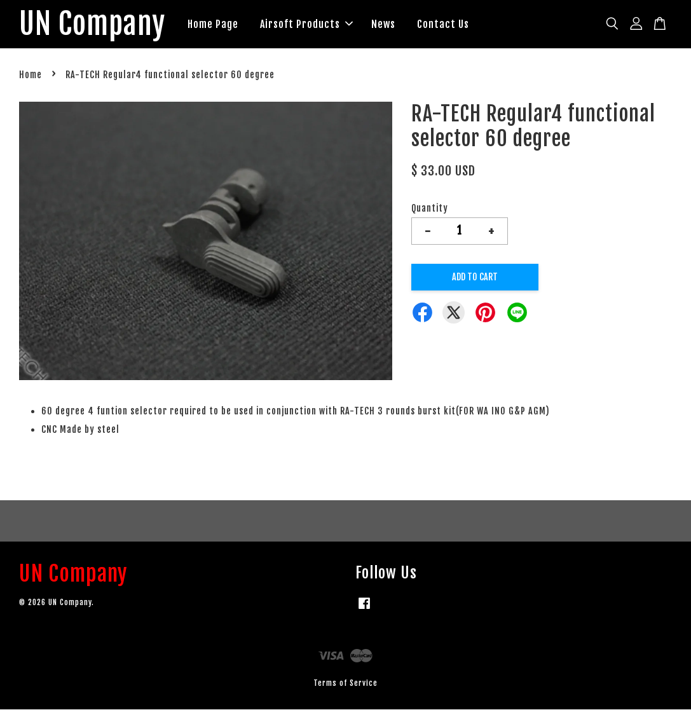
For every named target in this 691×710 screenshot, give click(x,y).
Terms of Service (345, 684)
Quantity (429, 208)
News (389, 24)
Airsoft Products (312, 24)
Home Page (218, 24)
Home (30, 76)
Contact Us (449, 24)
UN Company (95, 24)
